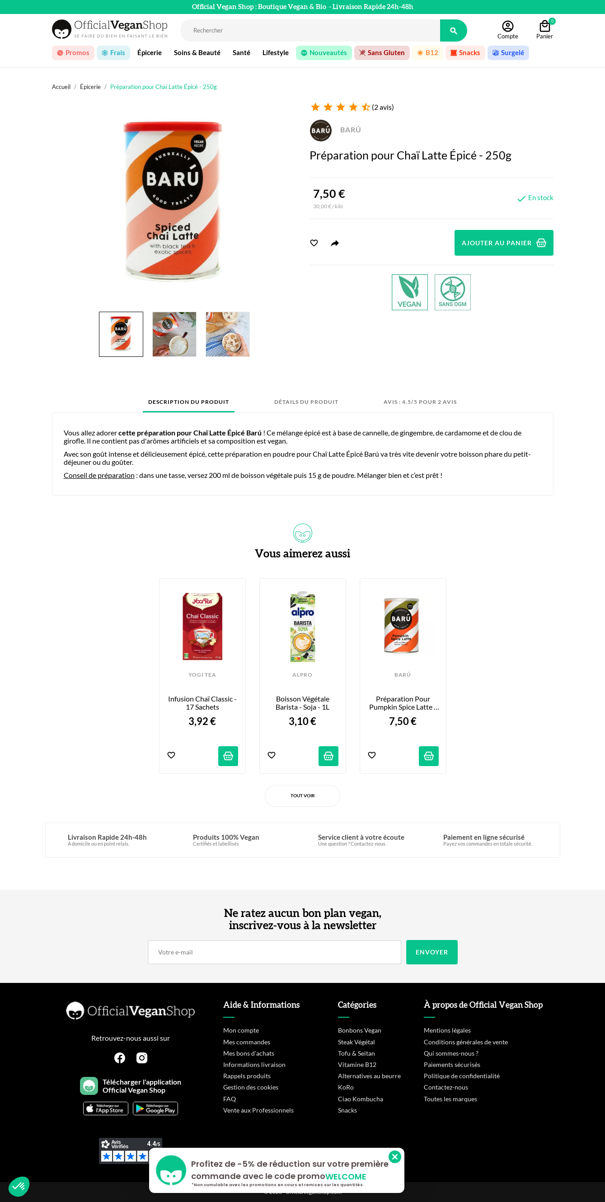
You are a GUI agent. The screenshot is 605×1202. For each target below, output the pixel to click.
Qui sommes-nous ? (451, 1053)
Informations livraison (254, 1064)
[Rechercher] (311, 30)
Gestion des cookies (250, 1087)
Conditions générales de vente (466, 1042)
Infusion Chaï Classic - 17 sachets (203, 703)
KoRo (346, 1087)
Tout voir (303, 795)
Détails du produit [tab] (306, 401)
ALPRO (302, 675)
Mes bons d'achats (248, 1053)
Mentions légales (447, 1030)
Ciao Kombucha (360, 1099)
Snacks (347, 1110)
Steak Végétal (356, 1042)
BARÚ (335, 129)
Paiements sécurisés (452, 1064)
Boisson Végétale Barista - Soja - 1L (303, 703)
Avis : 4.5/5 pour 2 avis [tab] (420, 401)
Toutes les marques (450, 1099)
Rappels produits (247, 1076)
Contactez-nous (446, 1087)
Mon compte (241, 1030)
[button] (19, 1186)
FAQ (229, 1099)
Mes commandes (246, 1042)
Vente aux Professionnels (258, 1110)
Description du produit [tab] (188, 401)
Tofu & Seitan (356, 1053)
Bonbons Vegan (359, 1030)
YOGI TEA (202, 675)
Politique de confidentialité (462, 1076)
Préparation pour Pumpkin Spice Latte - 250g (403, 703)
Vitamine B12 (357, 1064)
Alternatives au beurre (369, 1076)
